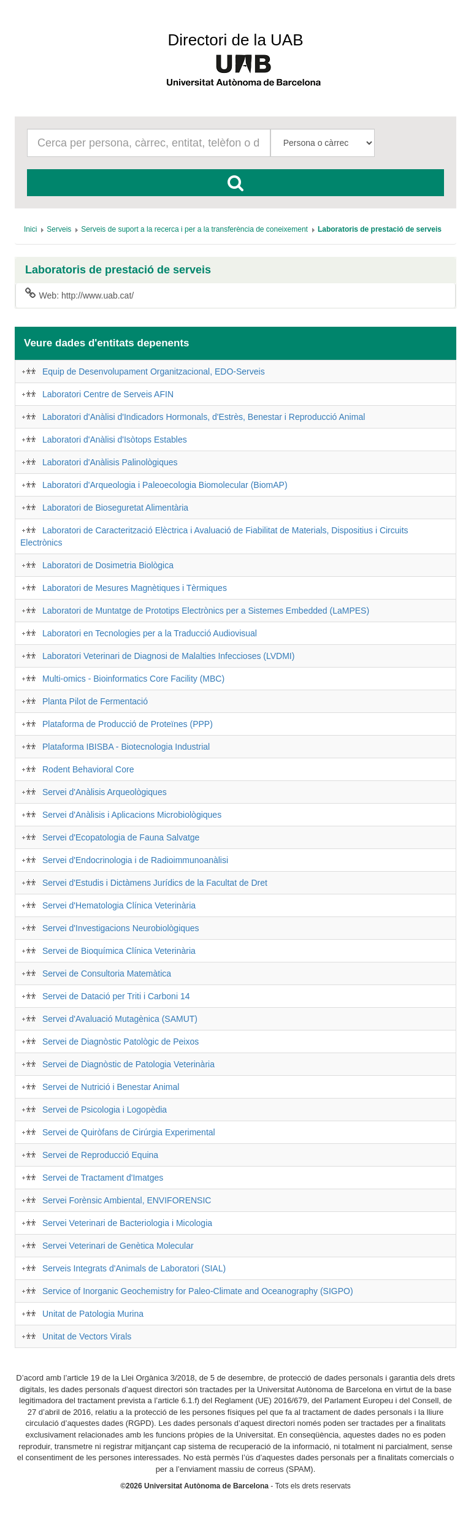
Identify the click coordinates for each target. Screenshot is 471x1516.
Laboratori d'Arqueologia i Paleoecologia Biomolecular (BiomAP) (165, 485)
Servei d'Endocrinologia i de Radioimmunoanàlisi (135, 860)
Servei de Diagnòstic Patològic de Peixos (120, 1041)
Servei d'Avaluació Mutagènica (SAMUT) (119, 1019)
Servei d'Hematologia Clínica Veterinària (119, 905)
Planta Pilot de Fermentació (95, 701)
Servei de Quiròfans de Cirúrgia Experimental (128, 1132)
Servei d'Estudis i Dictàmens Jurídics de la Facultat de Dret (154, 883)
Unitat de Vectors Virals (86, 1336)
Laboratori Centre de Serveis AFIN (108, 394)
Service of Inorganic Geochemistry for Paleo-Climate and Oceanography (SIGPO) (197, 1291)
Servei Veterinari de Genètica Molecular (118, 1246)
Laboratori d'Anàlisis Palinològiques (110, 462)
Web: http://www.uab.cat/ (79, 294)
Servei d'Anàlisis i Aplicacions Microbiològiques (131, 815)
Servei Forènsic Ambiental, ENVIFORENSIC (126, 1200)
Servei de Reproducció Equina (100, 1155)
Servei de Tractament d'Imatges (102, 1178)
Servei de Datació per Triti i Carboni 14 (116, 996)
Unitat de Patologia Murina (93, 1314)
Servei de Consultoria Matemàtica (106, 973)
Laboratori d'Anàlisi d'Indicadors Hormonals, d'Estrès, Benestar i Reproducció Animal (203, 417)
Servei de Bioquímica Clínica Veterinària (119, 951)
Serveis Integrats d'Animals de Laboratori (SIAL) (134, 1268)
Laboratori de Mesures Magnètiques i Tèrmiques (134, 588)
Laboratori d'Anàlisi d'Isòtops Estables (114, 439)
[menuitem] (30, 229)
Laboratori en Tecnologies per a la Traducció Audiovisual (149, 633)
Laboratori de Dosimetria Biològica (108, 565)
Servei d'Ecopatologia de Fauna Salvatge (120, 837)
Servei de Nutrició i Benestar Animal (110, 1087)
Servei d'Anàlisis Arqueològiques (104, 792)
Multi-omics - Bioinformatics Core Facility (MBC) (133, 679)
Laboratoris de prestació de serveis (118, 270)
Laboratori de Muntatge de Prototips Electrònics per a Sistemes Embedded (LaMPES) (205, 610)
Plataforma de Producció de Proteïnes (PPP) (127, 724)
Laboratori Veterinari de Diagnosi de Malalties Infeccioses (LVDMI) (168, 656)
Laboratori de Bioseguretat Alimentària (115, 507)
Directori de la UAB (235, 40)
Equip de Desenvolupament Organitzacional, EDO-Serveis (153, 371)
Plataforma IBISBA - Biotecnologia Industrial (126, 747)
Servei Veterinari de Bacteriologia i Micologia (127, 1223)
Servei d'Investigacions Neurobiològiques (120, 928)
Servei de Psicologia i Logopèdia (104, 1109)
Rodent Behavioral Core (88, 769)
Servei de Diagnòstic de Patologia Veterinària (128, 1064)
